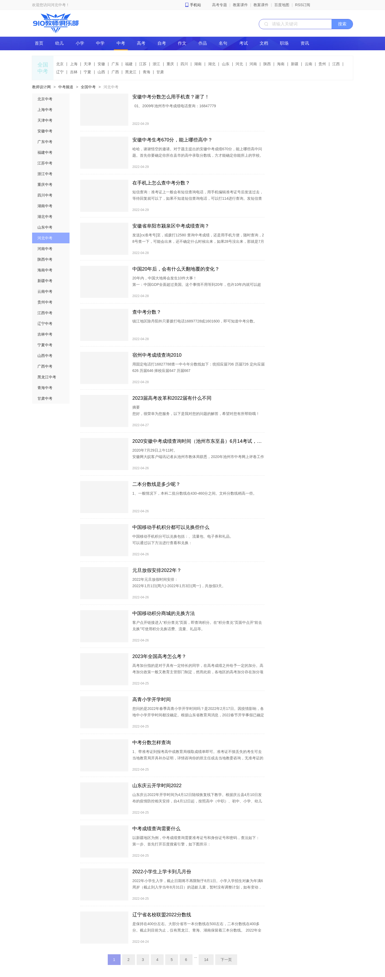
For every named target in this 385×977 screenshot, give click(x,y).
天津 (87, 64)
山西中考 (44, 355)
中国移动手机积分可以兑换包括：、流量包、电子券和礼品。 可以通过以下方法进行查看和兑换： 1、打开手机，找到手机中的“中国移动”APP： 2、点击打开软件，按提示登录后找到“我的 (182, 546)
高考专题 (219, 5)
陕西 (267, 64)
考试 (243, 43)
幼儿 (59, 43)
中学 (100, 43)
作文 (182, 43)
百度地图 (281, 5)
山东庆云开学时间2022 (157, 785)
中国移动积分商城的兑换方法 (163, 613)
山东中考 (44, 227)
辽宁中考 (44, 323)
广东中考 (44, 142)
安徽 (101, 64)
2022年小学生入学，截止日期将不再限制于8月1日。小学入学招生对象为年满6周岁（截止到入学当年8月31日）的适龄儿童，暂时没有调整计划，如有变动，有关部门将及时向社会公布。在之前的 (197, 887)
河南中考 (44, 249)
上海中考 (44, 109)
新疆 (294, 64)
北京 (60, 64)
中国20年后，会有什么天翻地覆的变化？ (176, 269)
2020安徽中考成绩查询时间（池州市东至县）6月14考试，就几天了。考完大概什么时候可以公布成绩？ (198, 441)
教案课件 (240, 5)
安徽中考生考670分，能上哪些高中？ (172, 140)
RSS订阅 (302, 5)
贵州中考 (44, 302)
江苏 (143, 64)
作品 (202, 43)
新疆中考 (44, 281)
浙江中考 (44, 174)
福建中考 (44, 152)
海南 (280, 64)
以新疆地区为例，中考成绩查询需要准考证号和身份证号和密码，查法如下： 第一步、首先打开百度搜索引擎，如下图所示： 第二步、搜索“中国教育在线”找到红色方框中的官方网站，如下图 (196, 844)
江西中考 (44, 313)
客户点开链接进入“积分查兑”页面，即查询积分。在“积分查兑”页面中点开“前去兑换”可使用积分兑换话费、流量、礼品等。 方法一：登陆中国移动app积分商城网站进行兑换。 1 (197, 632)
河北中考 (110, 87)
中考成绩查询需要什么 (156, 828)
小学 (80, 43)
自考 (161, 43)
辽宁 (60, 72)
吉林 (74, 72)
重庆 (170, 64)
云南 (308, 64)
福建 (129, 64)
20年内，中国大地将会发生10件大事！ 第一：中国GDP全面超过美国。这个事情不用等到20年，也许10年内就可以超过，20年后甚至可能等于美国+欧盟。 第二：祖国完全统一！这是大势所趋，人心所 (196, 287)
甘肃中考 (44, 398)
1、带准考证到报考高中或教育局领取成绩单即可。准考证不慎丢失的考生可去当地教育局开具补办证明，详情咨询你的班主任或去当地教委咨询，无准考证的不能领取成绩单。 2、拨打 (197, 761)
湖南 (198, 64)
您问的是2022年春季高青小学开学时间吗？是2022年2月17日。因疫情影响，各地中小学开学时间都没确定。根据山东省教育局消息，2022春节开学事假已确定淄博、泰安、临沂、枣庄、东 (198, 715)
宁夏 (87, 72)
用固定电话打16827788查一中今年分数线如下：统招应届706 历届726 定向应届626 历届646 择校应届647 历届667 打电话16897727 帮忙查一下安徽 (198, 374)
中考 (121, 43)
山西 (101, 72)
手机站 (195, 5)
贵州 (322, 64)
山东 (225, 64)
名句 (223, 43)
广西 (115, 72)
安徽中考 (44, 131)
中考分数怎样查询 (151, 742)
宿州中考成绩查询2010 (157, 355)
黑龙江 (130, 72)
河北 (239, 64)
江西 (336, 64)
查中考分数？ (146, 312)
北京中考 (44, 99)
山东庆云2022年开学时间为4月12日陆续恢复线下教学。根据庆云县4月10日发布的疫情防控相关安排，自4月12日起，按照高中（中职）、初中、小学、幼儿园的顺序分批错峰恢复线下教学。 (197, 801)
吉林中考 (44, 334)
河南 (253, 64)
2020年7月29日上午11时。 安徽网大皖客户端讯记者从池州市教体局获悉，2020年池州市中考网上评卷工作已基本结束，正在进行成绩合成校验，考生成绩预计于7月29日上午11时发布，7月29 (198, 460)
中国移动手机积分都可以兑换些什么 (170, 527)
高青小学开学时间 (151, 699)
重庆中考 (44, 184)
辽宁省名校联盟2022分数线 (161, 914)
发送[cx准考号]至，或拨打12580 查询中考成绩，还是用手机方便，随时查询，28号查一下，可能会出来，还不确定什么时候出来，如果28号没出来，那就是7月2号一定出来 (198, 241)
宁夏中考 (44, 345)
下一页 (226, 959)
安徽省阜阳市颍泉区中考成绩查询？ (170, 226)
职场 (284, 43)
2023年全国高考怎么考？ (159, 656)
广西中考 (44, 366)
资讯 (305, 43)
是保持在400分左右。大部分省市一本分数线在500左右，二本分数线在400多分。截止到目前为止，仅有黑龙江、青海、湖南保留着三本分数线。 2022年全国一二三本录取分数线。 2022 (196, 933)
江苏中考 (44, 163)
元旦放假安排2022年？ (157, 570)
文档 (264, 43)
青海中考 (44, 388)
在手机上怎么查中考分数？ (161, 183)
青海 (146, 72)
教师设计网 (41, 87)
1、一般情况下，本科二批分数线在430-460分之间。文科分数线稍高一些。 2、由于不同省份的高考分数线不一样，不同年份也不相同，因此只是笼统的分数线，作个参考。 (197, 503)
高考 (141, 43)
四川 (184, 64)
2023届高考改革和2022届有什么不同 (171, 398)
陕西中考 (44, 259)
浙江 (156, 64)
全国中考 (88, 87)
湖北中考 (44, 216)
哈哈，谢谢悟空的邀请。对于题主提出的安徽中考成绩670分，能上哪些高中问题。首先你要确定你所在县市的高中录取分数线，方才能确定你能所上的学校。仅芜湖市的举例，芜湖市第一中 (197, 155)
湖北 (211, 64)
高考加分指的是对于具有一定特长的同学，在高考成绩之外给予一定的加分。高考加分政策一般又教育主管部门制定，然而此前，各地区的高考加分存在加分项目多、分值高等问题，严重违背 (197, 671)
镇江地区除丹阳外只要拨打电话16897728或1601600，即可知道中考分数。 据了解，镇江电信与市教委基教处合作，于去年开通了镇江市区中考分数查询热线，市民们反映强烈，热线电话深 (197, 331)
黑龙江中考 (46, 377)
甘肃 (160, 72)
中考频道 (65, 87)
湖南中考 (44, 206)
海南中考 (44, 270)
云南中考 (44, 291)
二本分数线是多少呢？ (156, 484)
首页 (39, 43)
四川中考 (44, 195)
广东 (115, 64)
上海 (74, 64)
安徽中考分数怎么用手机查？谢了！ (170, 96)
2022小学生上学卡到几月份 (161, 871)
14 (206, 959)
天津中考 (44, 120)
